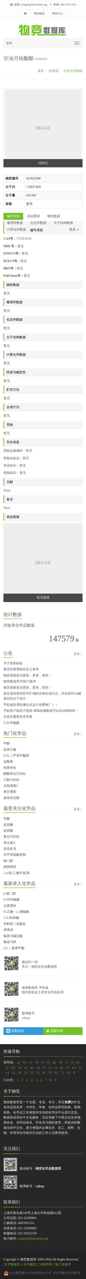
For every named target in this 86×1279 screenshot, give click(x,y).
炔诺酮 (8, 830)
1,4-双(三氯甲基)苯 (16, 873)
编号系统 (13, 216)
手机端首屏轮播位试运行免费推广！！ (30, 704)
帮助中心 (57, 13)
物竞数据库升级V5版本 (19, 681)
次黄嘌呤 (9, 905)
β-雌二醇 (9, 893)
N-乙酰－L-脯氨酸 (16, 911)
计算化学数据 (16, 229)
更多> (78, 654)
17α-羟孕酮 (11, 918)
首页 (41, 71)
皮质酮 (8, 824)
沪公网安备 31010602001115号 (28, 1273)
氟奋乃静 (9, 942)
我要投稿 (15, 1031)
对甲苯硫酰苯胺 (14, 854)
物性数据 (53, 216)
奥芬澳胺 (9, 791)
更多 (74, 229)
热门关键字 (63, 1264)
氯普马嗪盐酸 (13, 936)
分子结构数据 (63, 223)
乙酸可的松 (11, 780)
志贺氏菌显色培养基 (17, 716)
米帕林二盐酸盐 (14, 924)
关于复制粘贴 (13, 663)
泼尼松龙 (9, 848)
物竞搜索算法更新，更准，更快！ (27, 675)
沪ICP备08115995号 (66, 1273)
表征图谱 (33, 216)
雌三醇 (8, 861)
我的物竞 (39, 13)
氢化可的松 (11, 836)
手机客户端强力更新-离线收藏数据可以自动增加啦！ (40, 710)
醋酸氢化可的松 (14, 773)
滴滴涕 (8, 929)
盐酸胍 (8, 761)
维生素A (9, 843)
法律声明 (45, 1264)
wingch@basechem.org (34, 4)
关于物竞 (29, 1264)
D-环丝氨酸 (11, 899)
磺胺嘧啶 (9, 867)
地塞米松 (9, 767)
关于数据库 (12, 1264)
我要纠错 (54, 1031)
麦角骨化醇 (11, 798)
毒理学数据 (15, 223)
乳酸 (6, 818)
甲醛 (6, 743)
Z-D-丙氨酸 (11, 723)
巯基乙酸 (9, 749)
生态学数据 (38, 223)
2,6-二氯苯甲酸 (14, 948)
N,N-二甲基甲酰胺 (16, 755)
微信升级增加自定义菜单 (21, 669)
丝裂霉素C (10, 785)
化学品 (53, 71)
